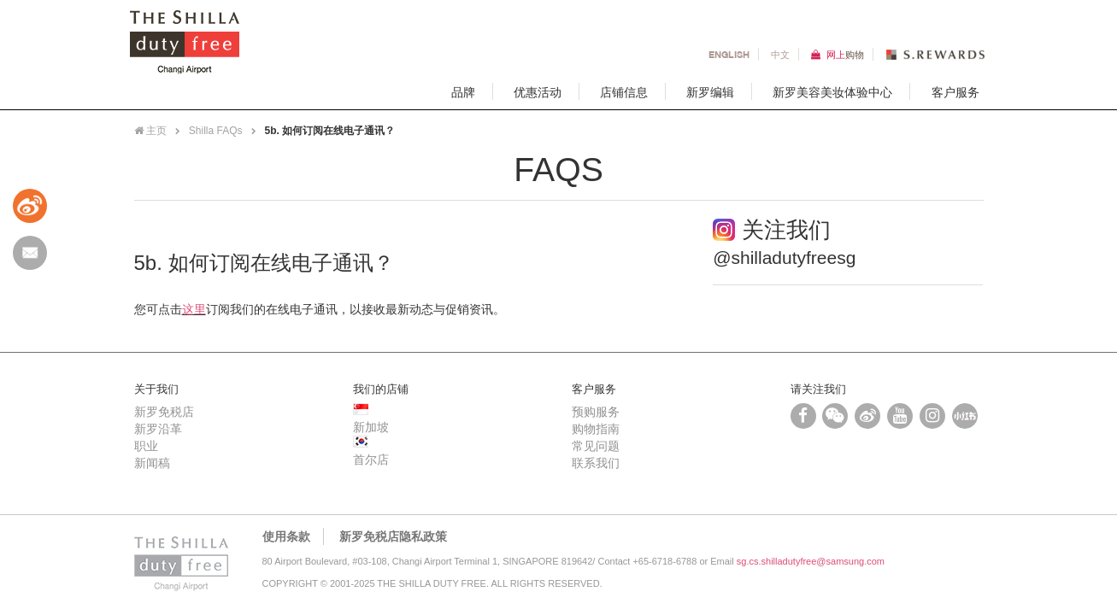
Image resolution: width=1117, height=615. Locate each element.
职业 (146, 446)
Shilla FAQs (216, 131)
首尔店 (371, 459)
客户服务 (955, 91)
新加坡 (371, 427)
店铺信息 (624, 91)
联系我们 (596, 463)
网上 (845, 53)
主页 (150, 131)
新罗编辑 (710, 91)
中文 (780, 53)
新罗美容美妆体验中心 (832, 91)
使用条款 (286, 536)
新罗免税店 (164, 412)
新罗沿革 (158, 429)
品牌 (463, 91)
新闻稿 (152, 463)
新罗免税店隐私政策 (393, 536)
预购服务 (596, 412)
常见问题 (596, 446)
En (729, 53)
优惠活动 (537, 91)
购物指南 (596, 429)
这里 (194, 309)
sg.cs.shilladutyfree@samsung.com (811, 561)
